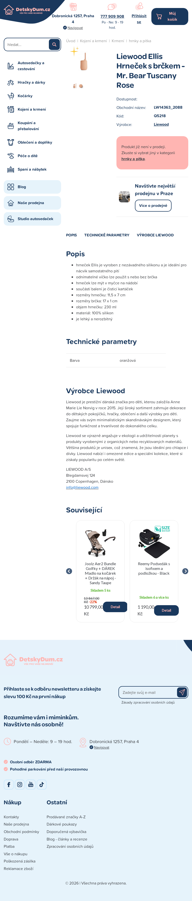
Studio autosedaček (35, 219)
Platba (9, 846)
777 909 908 (112, 16)
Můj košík (172, 16)
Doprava (11, 839)
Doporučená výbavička (66, 831)
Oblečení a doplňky (35, 142)
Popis (71, 234)
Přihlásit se (139, 19)
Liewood (161, 124)
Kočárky (25, 96)
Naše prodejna (31, 203)
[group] (100, 571)
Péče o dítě (28, 156)
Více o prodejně (153, 205)
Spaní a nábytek (32, 169)
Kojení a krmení (32, 109)
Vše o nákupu (15, 854)
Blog (22, 187)
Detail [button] (115, 607)
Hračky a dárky (31, 82)
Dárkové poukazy (62, 824)
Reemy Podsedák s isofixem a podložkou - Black (154, 568)
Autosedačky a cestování (31, 66)
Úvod (70, 40)
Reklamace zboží (18, 868)
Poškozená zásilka (19, 861)
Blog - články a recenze (67, 839)
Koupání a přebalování (28, 126)
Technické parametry (106, 234)
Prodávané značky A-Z (66, 817)
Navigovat (75, 27)
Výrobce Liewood (155, 234)
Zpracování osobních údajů (70, 846)
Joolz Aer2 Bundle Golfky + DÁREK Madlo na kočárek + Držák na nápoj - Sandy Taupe (100, 573)
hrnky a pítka (140, 40)
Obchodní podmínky (21, 831)
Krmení (118, 40)
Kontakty (11, 817)
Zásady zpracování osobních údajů (148, 702)
